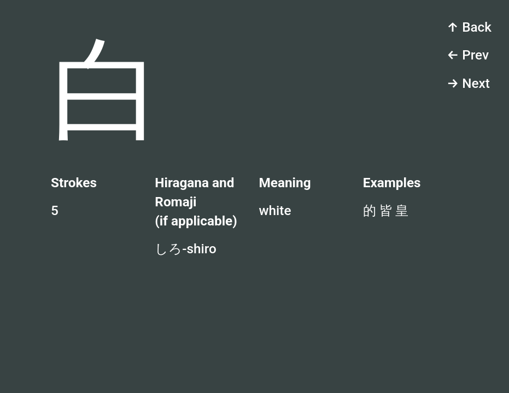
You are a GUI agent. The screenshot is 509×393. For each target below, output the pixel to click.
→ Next (468, 83)
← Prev (468, 55)
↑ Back (469, 27)
